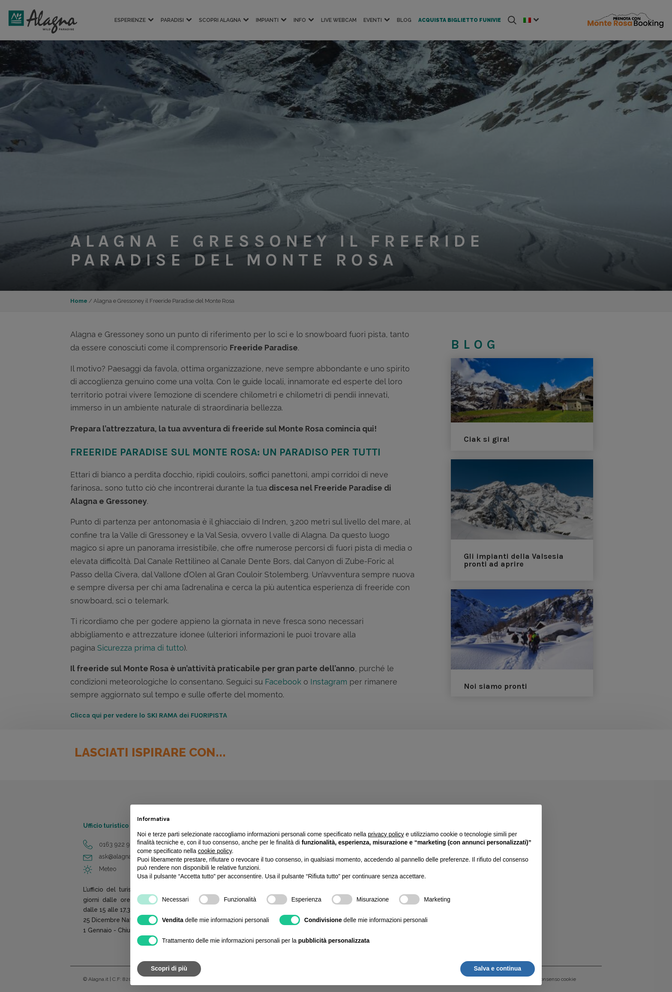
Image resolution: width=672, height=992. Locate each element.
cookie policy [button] (215, 850)
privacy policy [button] (386, 834)
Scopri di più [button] (169, 968)
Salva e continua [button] (497, 968)
